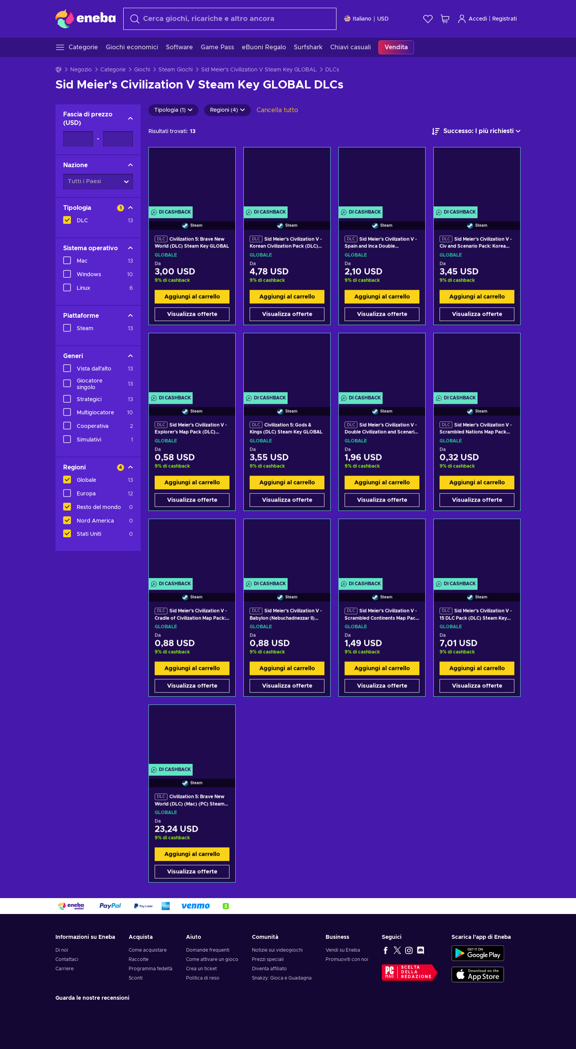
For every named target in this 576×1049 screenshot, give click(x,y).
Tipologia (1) (173, 110)
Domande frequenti (207, 950)
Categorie (113, 70)
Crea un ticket (201, 968)
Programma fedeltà (150, 968)
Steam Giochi (176, 70)
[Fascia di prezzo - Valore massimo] (118, 139)
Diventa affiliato (269, 968)
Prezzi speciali (268, 959)
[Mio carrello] (445, 19)
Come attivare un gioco (212, 959)
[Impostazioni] (366, 19)
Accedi (472, 19)
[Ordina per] (476, 131)
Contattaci (66, 959)
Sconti (136, 978)
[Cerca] (230, 18)
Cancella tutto (277, 110)
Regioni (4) (227, 110)
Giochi (142, 70)
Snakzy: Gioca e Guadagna (282, 978)
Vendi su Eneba (343, 950)
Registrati (504, 19)
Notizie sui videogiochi (277, 950)
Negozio (81, 70)
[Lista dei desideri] (427, 19)
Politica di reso (202, 978)
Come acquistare (148, 950)
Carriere (64, 968)
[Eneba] (85, 18)
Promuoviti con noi (347, 959)
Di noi (61, 950)
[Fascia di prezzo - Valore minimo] (78, 139)
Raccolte (138, 959)
